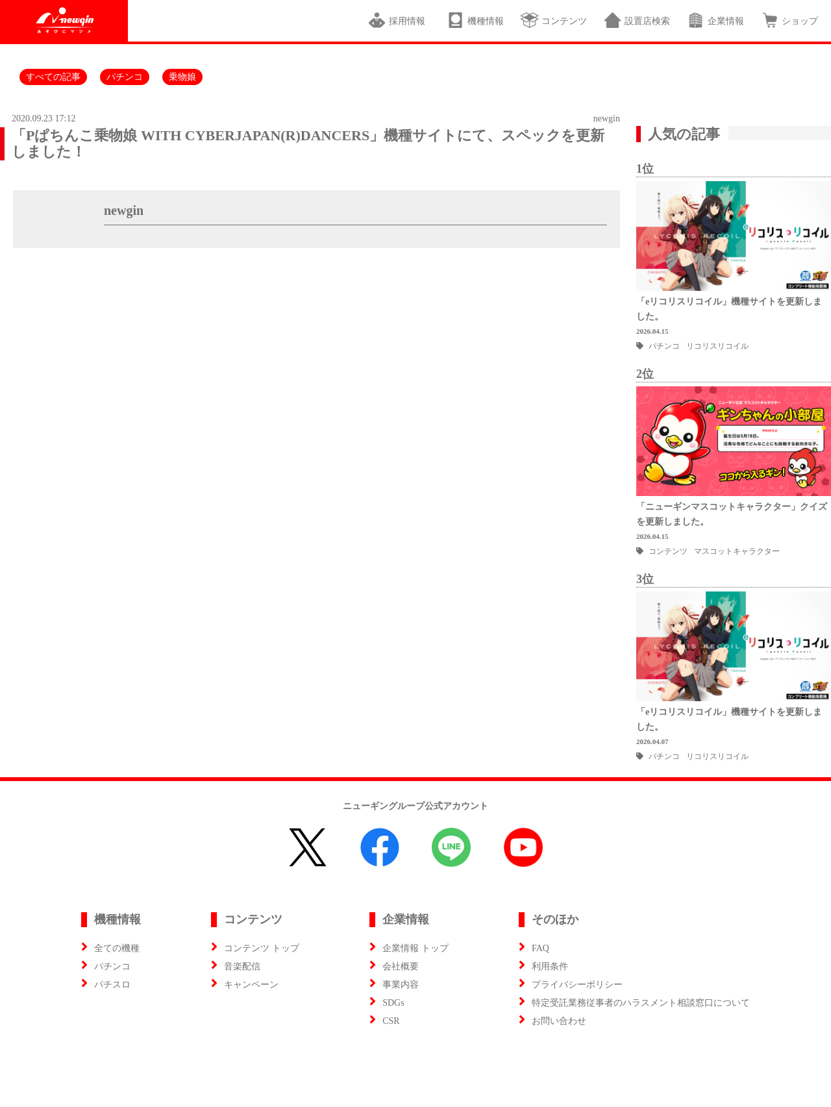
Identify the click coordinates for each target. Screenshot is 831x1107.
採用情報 (398, 20)
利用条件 (550, 966)
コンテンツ (553, 20)
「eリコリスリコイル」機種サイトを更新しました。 (729, 309)
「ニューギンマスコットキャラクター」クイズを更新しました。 (731, 514)
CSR (390, 1021)
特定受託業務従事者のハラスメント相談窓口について (641, 1003)
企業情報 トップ (415, 948)
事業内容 (400, 984)
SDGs (393, 1003)
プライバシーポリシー (577, 984)
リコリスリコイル (717, 346)
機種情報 (475, 20)
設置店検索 (636, 20)
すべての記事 (53, 77)
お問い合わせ (559, 1021)
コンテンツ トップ (261, 948)
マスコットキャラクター (737, 551)
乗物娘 (182, 77)
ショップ (789, 20)
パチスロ (112, 984)
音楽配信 (242, 966)
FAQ (540, 948)
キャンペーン (251, 984)
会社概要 (400, 966)
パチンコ (124, 77)
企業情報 (715, 20)
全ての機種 (117, 948)
